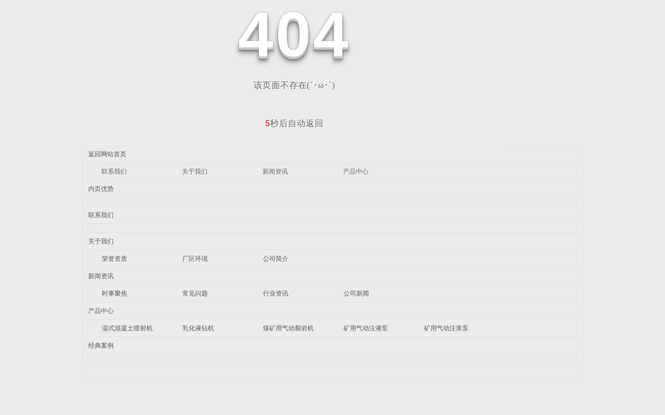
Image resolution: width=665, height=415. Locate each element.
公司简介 (275, 258)
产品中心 (356, 171)
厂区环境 (195, 258)
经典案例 (101, 345)
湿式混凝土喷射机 (127, 328)
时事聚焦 (114, 293)
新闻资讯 (275, 171)
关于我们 (194, 171)
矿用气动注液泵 (366, 328)
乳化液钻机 (198, 328)
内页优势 (101, 188)
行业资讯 (275, 293)
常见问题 (195, 293)
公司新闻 (356, 293)
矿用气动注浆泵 (446, 328)
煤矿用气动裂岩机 (288, 328)
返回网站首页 (107, 154)
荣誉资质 (114, 258)
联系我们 (114, 171)
